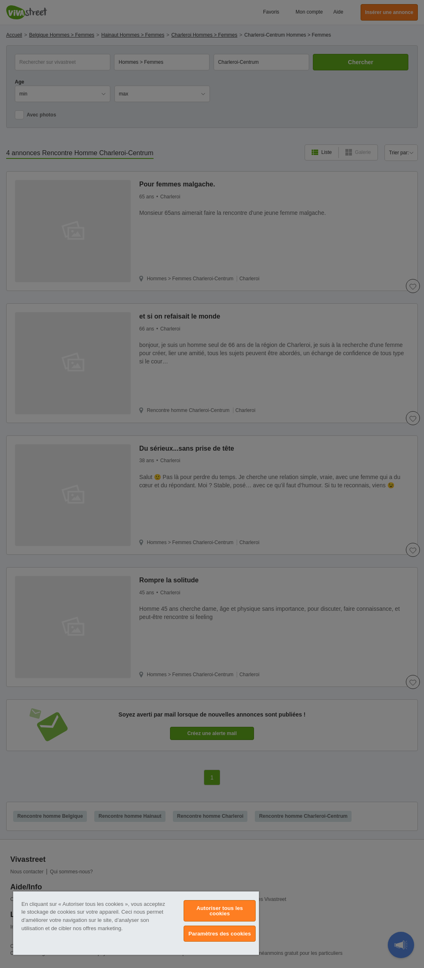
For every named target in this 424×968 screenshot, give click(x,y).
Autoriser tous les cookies (219, 911)
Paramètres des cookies (220, 934)
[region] (136, 923)
